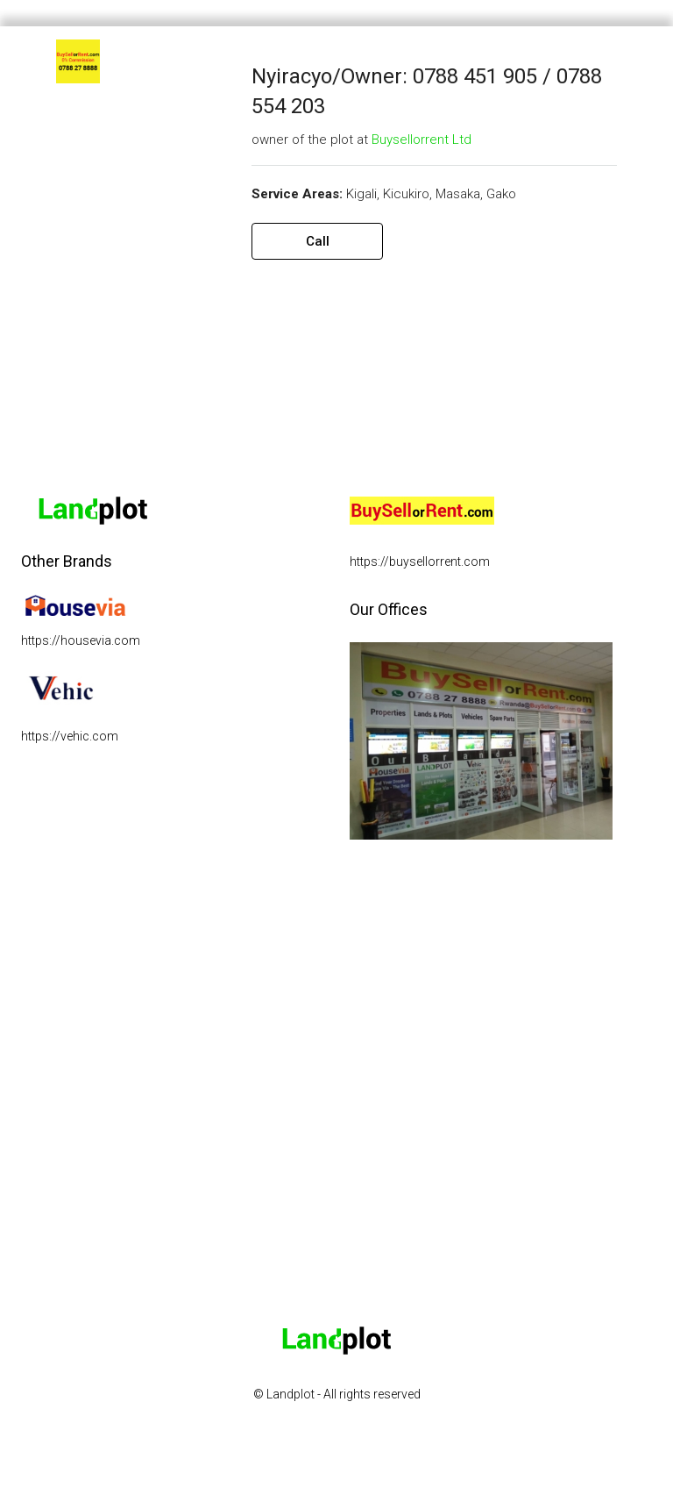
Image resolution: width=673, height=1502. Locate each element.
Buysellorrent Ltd (421, 139)
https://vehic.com (69, 736)
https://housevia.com (80, 640)
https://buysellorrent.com (420, 561)
